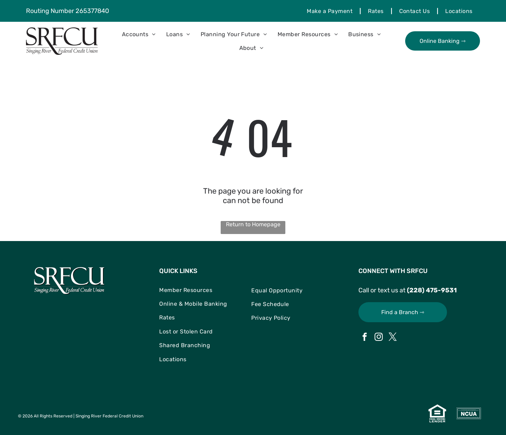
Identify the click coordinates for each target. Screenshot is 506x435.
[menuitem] (330, 11)
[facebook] (364, 338)
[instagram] (378, 338)
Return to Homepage (253, 224)
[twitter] (393, 338)
